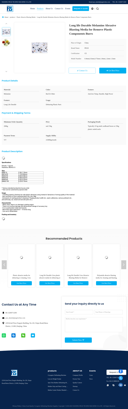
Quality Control (77, 382)
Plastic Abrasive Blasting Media (26, 17)
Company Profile (78, 375)
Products (40, 9)
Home (32, 9)
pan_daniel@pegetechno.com (15, 318)
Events (67, 9)
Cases (91, 375)
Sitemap (75, 386)
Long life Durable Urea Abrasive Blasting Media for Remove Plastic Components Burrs (78, 277)
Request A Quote (81, 8)
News (91, 379)
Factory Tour (76, 379)
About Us (49, 9)
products (12, 17)
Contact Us (59, 9)
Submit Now (78, 340)
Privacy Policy (17, 406)
